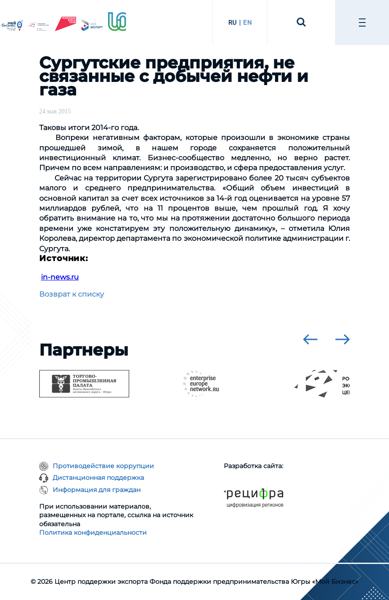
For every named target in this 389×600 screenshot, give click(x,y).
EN (247, 22)
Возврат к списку (71, 294)
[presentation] (310, 339)
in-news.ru (60, 277)
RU (232, 22)
